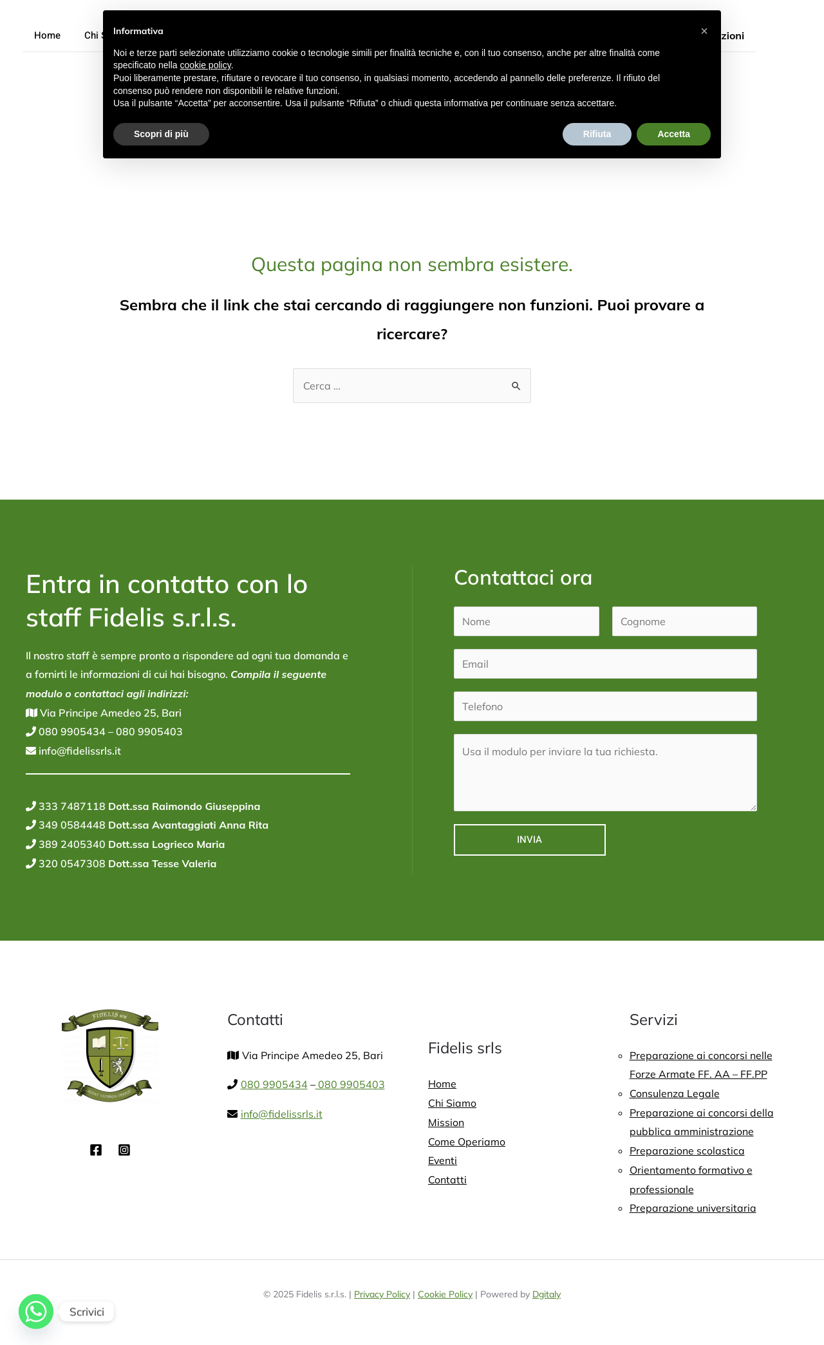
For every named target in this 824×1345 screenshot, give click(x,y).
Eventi (443, 1160)
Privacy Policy (382, 1294)
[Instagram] (124, 1149)
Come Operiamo (466, 1141)
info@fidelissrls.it (78, 750)
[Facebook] (95, 1149)
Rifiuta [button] (597, 134)
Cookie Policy (445, 1294)
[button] (704, 31)
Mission (446, 1122)
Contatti (447, 1179)
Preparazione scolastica (687, 1150)
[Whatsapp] (36, 1311)
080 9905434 (71, 731)
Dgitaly (546, 1294)
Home (45, 35)
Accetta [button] (673, 134)
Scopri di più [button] (161, 134)
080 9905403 (148, 731)
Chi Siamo (452, 1102)
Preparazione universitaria (693, 1207)
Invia (529, 839)
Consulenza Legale (675, 1093)
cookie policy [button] (205, 65)
